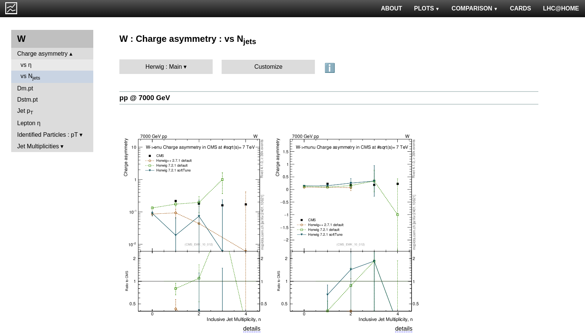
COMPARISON (474, 8)
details (251, 328)
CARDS (520, 8)
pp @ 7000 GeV (144, 98)
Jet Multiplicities (38, 146)
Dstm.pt (27, 99)
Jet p (25, 111)
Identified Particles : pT (47, 135)
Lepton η (28, 123)
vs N (30, 77)
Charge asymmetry (42, 53)
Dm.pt (25, 88)
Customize (268, 67)
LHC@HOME (561, 8)
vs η (26, 65)
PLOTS (427, 8)
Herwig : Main (164, 67)
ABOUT (391, 8)
